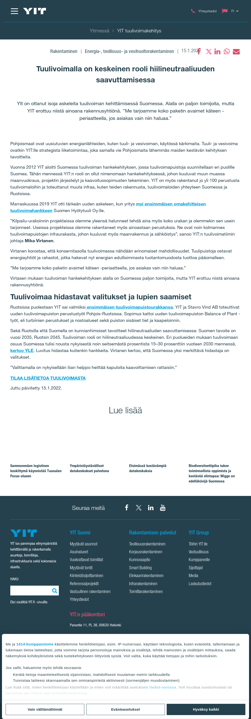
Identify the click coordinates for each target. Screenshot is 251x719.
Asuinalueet (79, 552)
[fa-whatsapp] (227, 51)
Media (193, 576)
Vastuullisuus (199, 552)
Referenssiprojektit (84, 584)
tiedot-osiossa (163, 687)
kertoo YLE (22, 350)
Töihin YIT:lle (198, 544)
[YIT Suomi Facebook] (127, 508)
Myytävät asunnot (83, 544)
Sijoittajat (196, 568)
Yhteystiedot (79, 600)
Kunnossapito (139, 560)
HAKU (14, 579)
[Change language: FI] (231, 11)
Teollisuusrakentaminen (147, 544)
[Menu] (14, 11)
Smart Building (140, 568)
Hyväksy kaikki (206, 709)
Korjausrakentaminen (145, 552)
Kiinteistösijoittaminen (86, 576)
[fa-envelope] (236, 51)
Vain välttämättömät (45, 709)
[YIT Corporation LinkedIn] (151, 508)
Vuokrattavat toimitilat (86, 560)
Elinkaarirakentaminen (146, 576)
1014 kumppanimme (34, 644)
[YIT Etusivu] (34, 11)
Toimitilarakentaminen (146, 592)
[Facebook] (199, 51)
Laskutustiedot (200, 584)
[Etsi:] (54, 590)
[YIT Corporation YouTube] (163, 508)
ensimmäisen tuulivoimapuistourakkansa (129, 307)
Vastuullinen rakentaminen (90, 592)
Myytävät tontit (81, 568)
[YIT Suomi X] (139, 508)
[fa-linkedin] (217, 51)
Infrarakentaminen (143, 584)
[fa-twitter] (208, 51)
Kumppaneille (199, 560)
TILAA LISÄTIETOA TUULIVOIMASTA (48, 378)
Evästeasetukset (125, 709)
